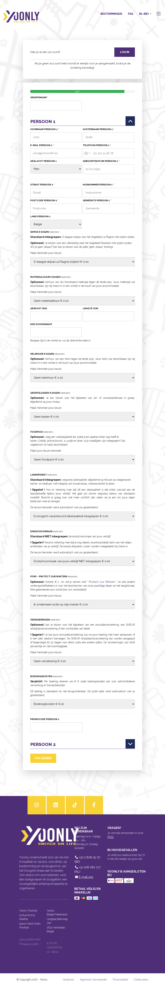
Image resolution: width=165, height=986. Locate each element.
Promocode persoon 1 (44, 719)
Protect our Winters (102, 582)
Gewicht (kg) (38, 308)
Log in (124, 52)
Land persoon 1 (40, 216)
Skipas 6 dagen (44, 232)
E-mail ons (83, 877)
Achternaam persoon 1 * (98, 129)
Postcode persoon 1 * (44, 200)
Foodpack (41, 432)
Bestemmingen (111, 13)
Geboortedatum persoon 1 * (101, 161)
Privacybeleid (120, 979)
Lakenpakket (43, 475)
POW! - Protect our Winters (53, 576)
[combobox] (87, 153)
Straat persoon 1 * (42, 184)
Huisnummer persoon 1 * (98, 184)
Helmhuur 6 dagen (47, 354)
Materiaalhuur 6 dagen (50, 277)
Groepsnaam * (39, 97)
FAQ (130, 13)
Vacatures (68, 979)
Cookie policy (141, 979)
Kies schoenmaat (41, 324)
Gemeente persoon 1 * (97, 200)
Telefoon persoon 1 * (97, 145)
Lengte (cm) (90, 308)
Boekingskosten (46, 676)
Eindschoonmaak (46, 531)
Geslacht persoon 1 (43, 161)
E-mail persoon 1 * (42, 145)
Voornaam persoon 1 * (44, 129)
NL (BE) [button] (144, 13)
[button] (158, 14)
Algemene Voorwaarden (93, 979)
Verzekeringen (45, 620)
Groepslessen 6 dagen (50, 393)
